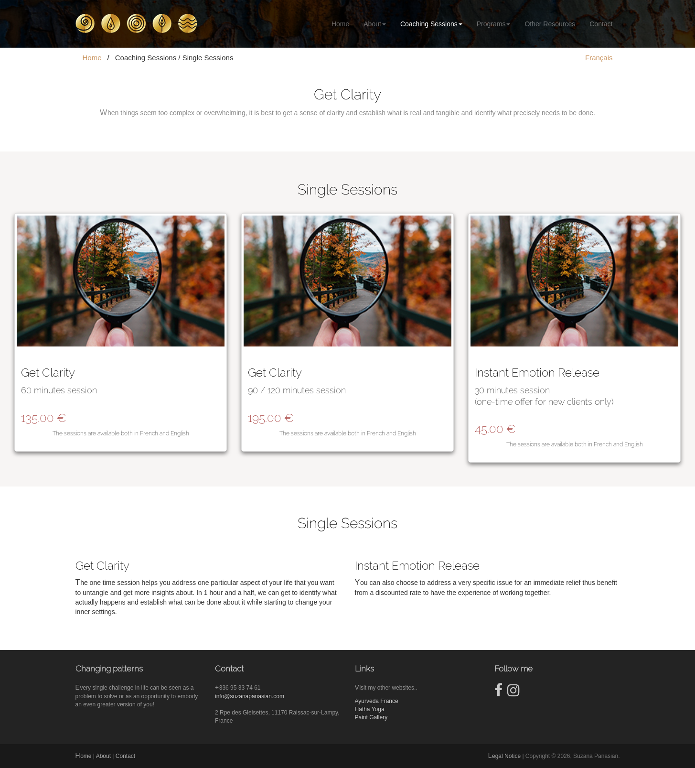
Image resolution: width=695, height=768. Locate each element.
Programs (494, 24)
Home (340, 24)
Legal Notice (504, 756)
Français (599, 58)
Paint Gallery (371, 717)
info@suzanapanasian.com (249, 696)
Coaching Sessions (431, 24)
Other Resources (549, 24)
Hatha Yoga (370, 709)
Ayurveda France (376, 701)
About (375, 24)
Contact (600, 24)
